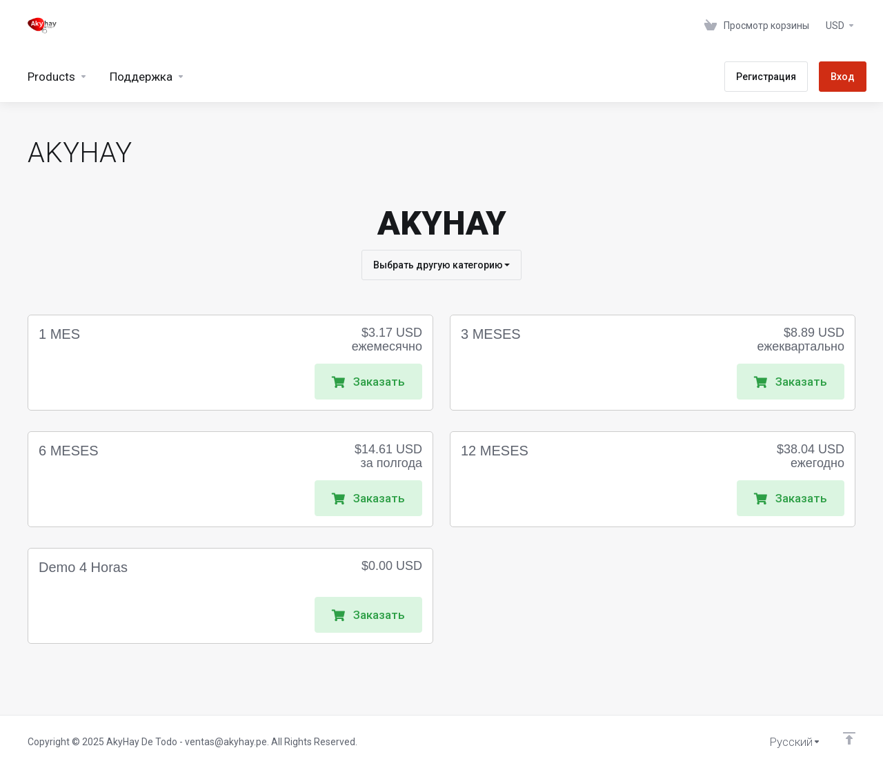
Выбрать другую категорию (441, 264)
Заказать (368, 381)
